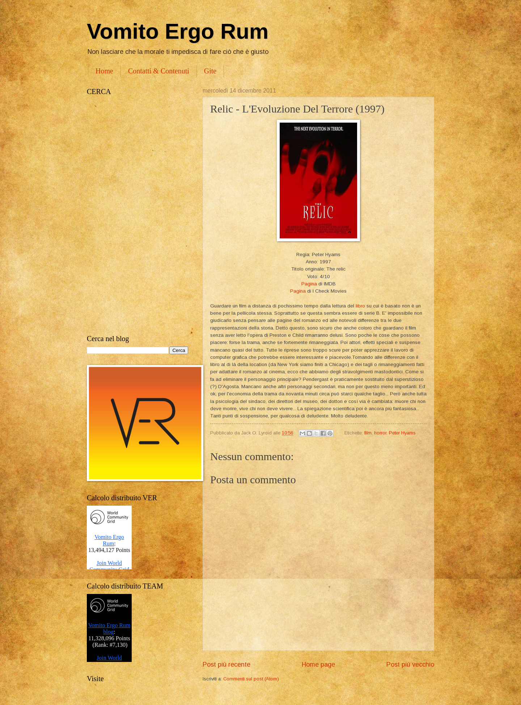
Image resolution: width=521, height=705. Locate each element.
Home (104, 71)
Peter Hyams (402, 433)
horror (380, 433)
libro (360, 306)
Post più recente (226, 664)
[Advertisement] (137, 215)
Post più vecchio (410, 664)
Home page (318, 664)
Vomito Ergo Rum (177, 31)
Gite (210, 71)
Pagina (309, 283)
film (368, 433)
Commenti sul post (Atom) (251, 678)
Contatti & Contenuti (158, 71)
